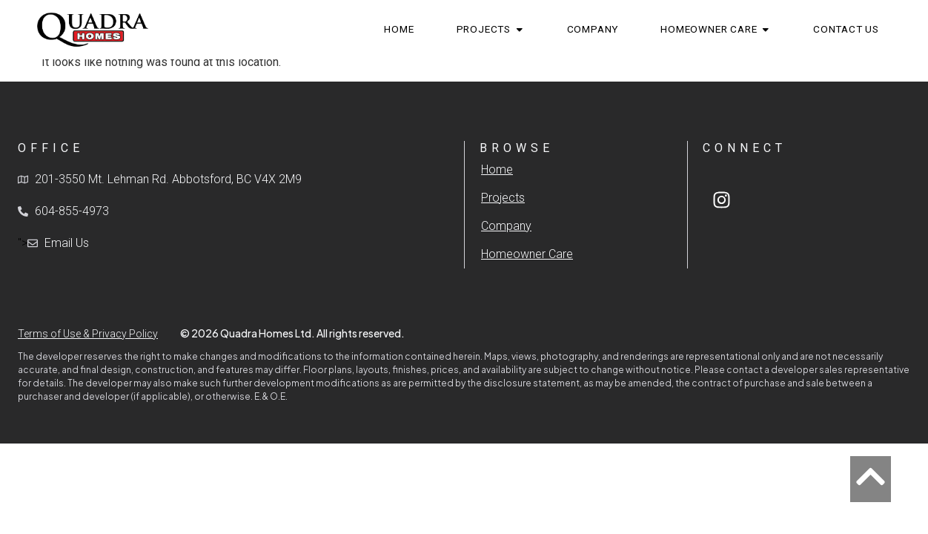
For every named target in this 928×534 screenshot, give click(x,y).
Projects (503, 198)
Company (506, 226)
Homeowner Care (527, 254)
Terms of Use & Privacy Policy (88, 334)
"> (53, 243)
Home (497, 169)
